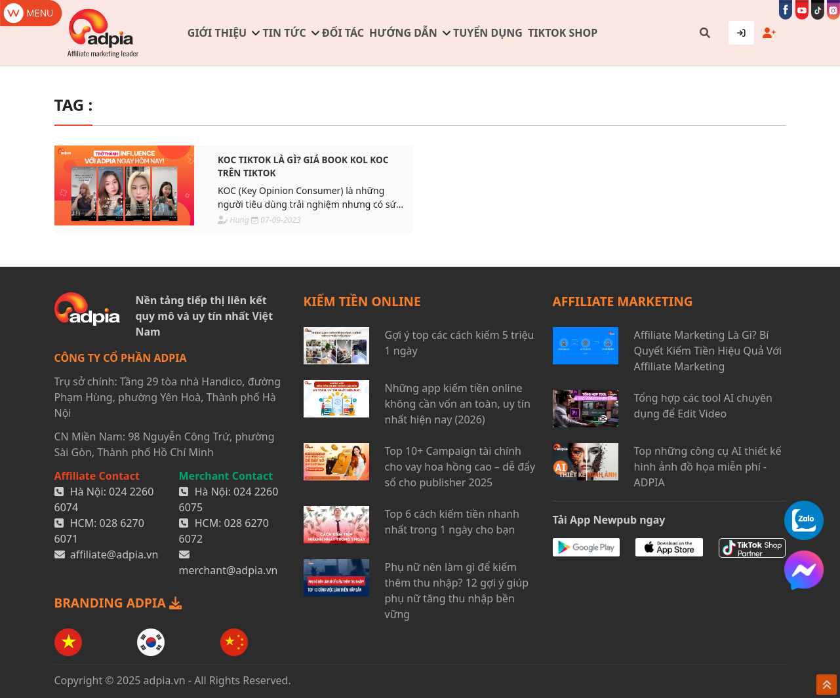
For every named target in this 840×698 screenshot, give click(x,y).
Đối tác (343, 33)
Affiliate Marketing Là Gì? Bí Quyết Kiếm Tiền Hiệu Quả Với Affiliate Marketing (708, 351)
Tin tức (284, 33)
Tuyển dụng (488, 33)
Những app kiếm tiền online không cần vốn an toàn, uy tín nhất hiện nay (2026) (457, 404)
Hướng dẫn (403, 33)
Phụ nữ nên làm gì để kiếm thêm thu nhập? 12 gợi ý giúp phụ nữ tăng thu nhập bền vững (457, 590)
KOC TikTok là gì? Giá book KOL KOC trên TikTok (303, 166)
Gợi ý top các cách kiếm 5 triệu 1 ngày (459, 343)
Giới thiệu (217, 33)
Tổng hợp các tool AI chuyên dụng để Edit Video (703, 406)
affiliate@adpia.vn (114, 554)
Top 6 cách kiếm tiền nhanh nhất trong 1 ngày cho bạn (452, 522)
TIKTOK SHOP (562, 33)
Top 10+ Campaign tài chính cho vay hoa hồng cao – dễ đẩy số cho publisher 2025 (460, 467)
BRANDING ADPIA (118, 602)
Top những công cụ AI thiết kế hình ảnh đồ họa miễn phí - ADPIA (708, 467)
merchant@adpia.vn (228, 570)
